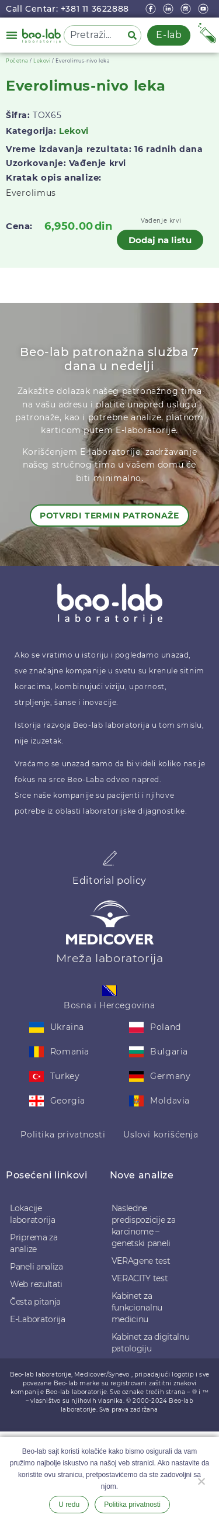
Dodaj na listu (160, 239)
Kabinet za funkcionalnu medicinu (137, 1308)
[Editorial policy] (110, 858)
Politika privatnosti (62, 1134)
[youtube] (204, 9)
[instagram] (187, 9)
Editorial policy (109, 880)
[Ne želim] (201, 1480)
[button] (11, 35)
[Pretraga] (134, 35)
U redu (68, 1504)
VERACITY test (140, 1278)
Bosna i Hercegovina (109, 1005)
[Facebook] (152, 9)
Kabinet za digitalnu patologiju (151, 1343)
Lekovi (42, 61)
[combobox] (93, 35)
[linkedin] (169, 9)
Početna (17, 61)
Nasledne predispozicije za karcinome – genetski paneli (144, 1226)
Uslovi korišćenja (160, 1134)
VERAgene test (141, 1261)
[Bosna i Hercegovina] (109, 990)
